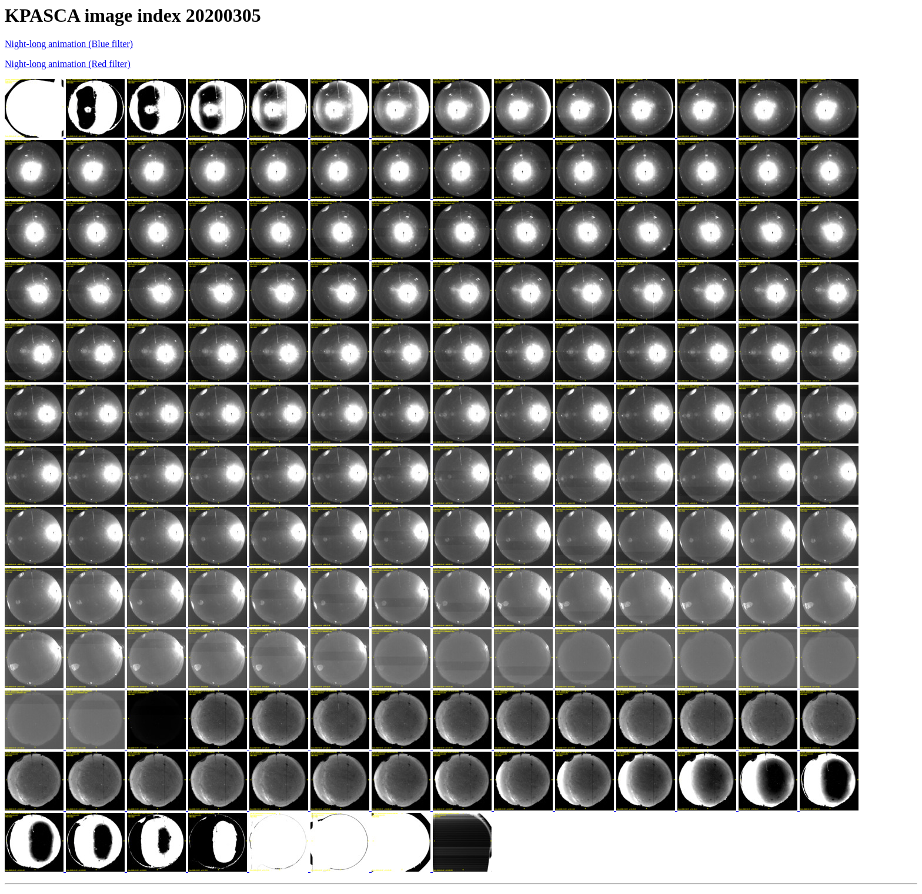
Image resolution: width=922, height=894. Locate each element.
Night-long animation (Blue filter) (69, 44)
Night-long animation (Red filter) (68, 64)
